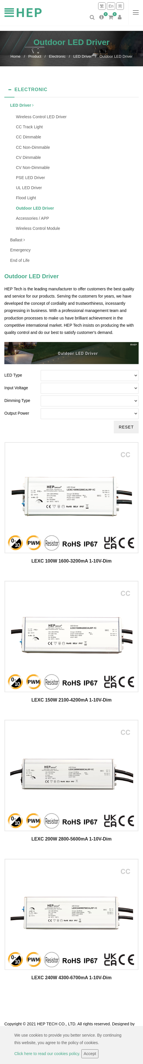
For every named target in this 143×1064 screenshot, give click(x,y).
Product (34, 56)
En (111, 6)
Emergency (20, 250)
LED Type (13, 375)
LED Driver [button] (22, 105)
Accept (90, 1053)
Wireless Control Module (38, 228)
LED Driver (82, 56)
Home (15, 56)
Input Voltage (16, 388)
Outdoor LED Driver (35, 208)
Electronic (57, 56)
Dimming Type (17, 400)
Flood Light (26, 197)
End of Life (20, 260)
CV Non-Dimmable (33, 167)
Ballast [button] (17, 240)
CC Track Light (29, 127)
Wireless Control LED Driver (41, 116)
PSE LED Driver (30, 177)
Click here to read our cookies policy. (47, 1053)
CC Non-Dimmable (33, 147)
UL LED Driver (29, 187)
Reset (126, 427)
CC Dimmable (28, 137)
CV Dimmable (28, 157)
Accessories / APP (32, 218)
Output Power (16, 413)
